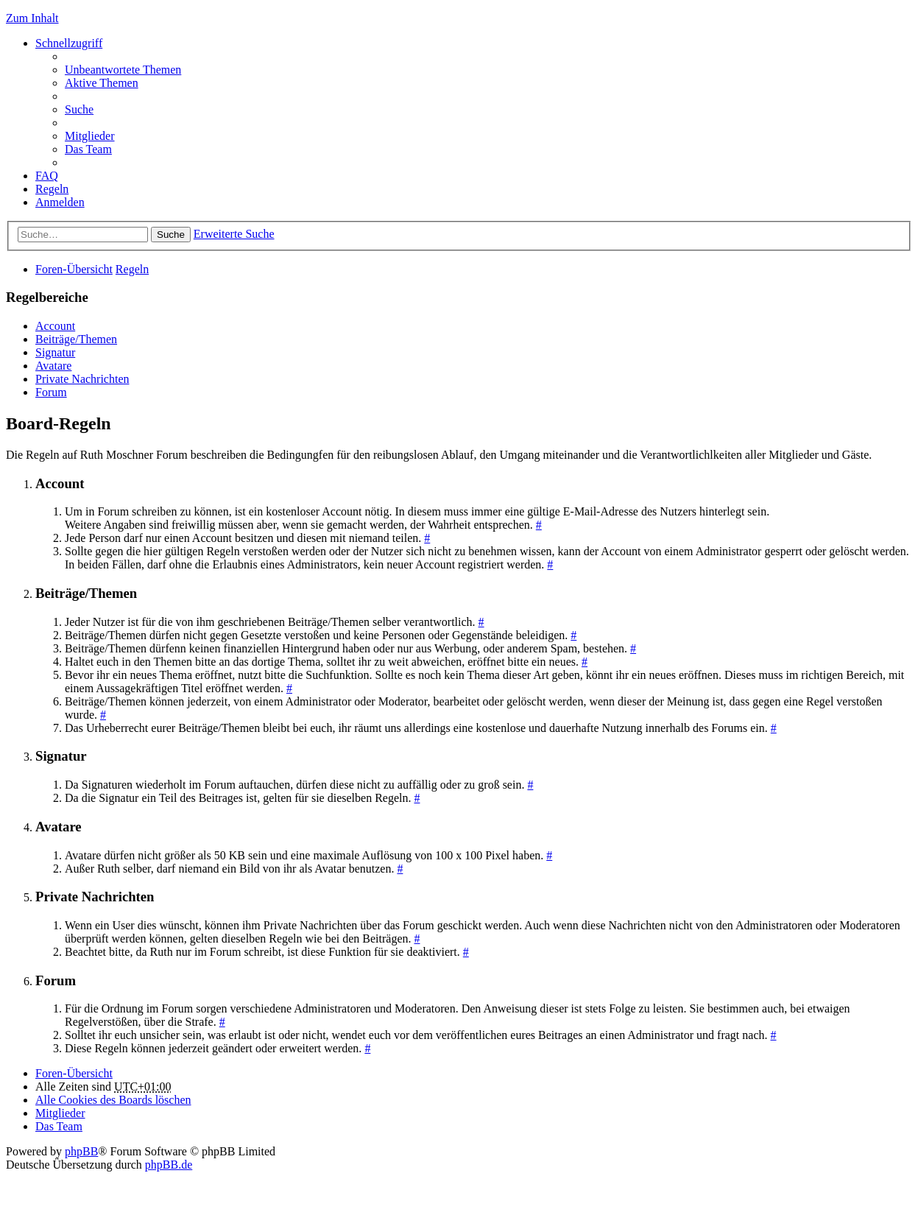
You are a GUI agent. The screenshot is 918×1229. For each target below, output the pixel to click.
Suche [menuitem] (79, 109)
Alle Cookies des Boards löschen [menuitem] (113, 1100)
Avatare (53, 365)
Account (55, 326)
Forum (51, 392)
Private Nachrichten (82, 379)
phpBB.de (168, 1164)
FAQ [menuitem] (46, 175)
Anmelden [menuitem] (60, 202)
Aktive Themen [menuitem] (101, 83)
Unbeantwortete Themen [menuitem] (123, 69)
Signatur (55, 352)
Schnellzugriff (68, 43)
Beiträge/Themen (76, 339)
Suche (171, 234)
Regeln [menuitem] (51, 189)
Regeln (132, 269)
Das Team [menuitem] (88, 149)
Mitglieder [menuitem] (90, 136)
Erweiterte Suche (234, 234)
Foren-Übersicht (74, 269)
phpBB (81, 1151)
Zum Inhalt (32, 18)
